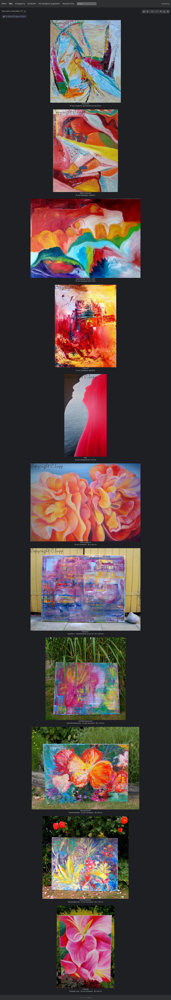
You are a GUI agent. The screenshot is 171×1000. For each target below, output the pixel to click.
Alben (4, 3)
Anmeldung (165, 4)
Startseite (6, 11)
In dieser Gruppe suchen (15, 16)
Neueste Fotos (68, 3)
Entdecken (31, 3)
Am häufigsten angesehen (49, 3)
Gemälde (15, 11)
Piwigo (89, 997)
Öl (22, 11)
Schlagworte (20, 3)
